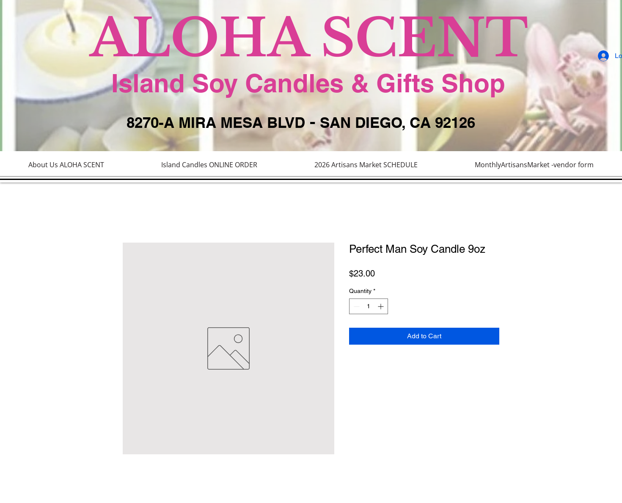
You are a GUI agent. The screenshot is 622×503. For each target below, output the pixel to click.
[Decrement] (355, 306)
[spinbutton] (368, 306)
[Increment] (381, 306)
